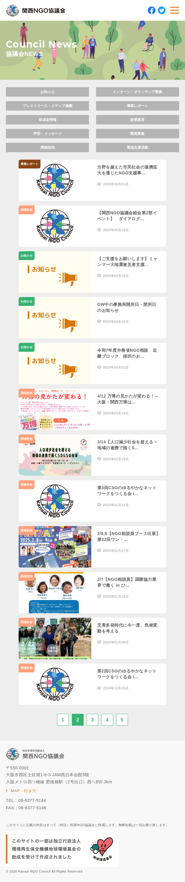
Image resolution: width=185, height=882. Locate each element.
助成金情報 (47, 120)
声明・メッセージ (47, 134)
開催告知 (47, 147)
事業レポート (137, 106)
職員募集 (137, 134)
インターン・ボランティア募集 (137, 92)
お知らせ (47, 92)
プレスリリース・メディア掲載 (47, 106)
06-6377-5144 (32, 800)
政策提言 (137, 120)
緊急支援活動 (137, 147)
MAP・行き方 (23, 791)
